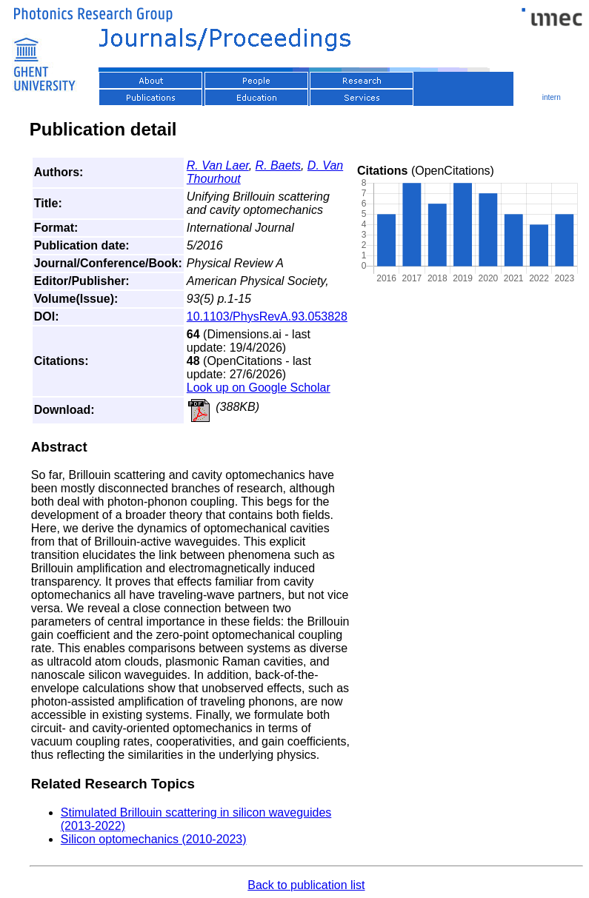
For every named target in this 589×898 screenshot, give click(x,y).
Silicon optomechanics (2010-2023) (154, 839)
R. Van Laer (218, 165)
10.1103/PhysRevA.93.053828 (267, 316)
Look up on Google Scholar (258, 387)
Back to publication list (306, 885)
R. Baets (278, 165)
